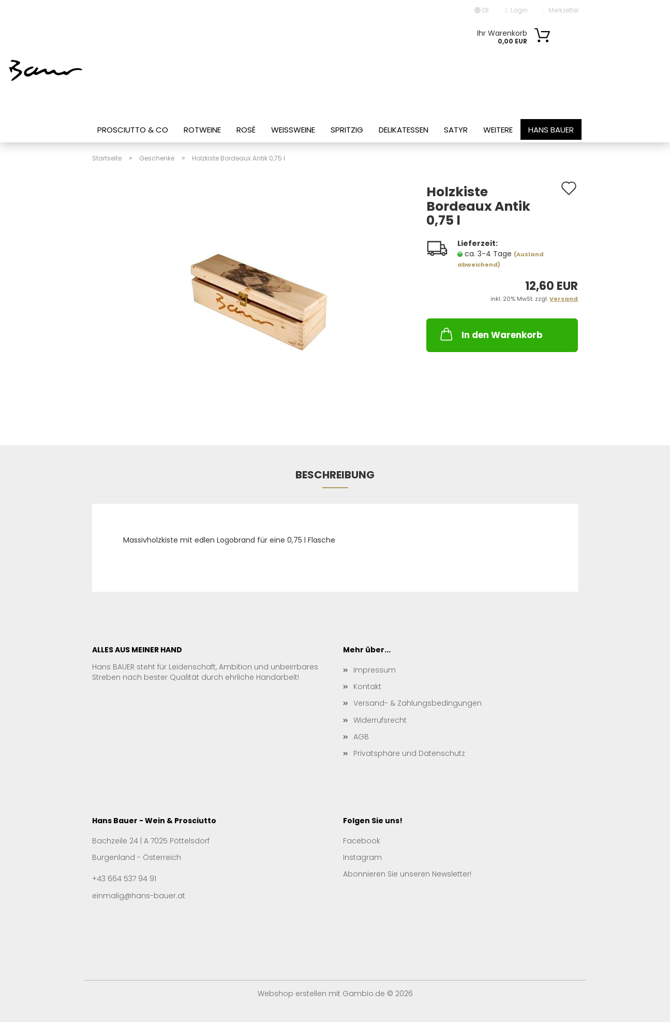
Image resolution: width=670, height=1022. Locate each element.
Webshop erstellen (292, 993)
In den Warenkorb (490, 334)
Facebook (361, 841)
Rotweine (202, 129)
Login (516, 10)
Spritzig (347, 129)
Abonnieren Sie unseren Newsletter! (407, 874)
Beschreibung (335, 475)
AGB (361, 737)
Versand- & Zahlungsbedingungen (417, 703)
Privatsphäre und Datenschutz (409, 753)
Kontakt (367, 686)
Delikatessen (403, 129)
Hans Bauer (551, 129)
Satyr (456, 129)
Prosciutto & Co (132, 129)
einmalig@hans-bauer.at (138, 895)
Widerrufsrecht (380, 720)
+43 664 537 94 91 (124, 878)
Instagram (362, 857)
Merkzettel (560, 10)
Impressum (374, 670)
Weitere (498, 129)
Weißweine (293, 129)
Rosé (246, 129)
